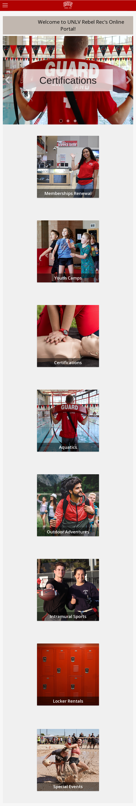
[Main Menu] (5, 5)
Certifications (68, 80)
